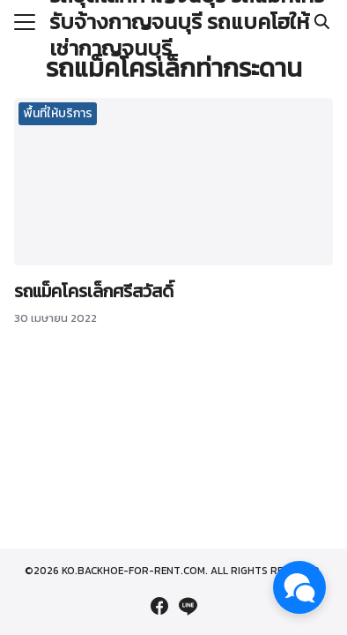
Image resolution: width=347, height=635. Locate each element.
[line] (187, 605)
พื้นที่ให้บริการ (58, 113)
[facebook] (159, 605)
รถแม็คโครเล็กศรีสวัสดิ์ (94, 291)
